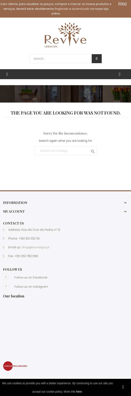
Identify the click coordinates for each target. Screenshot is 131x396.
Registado (62, 9)
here (79, 391)
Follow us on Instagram (25, 286)
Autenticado (80, 9)
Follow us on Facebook (25, 277)
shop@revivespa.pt (35, 247)
